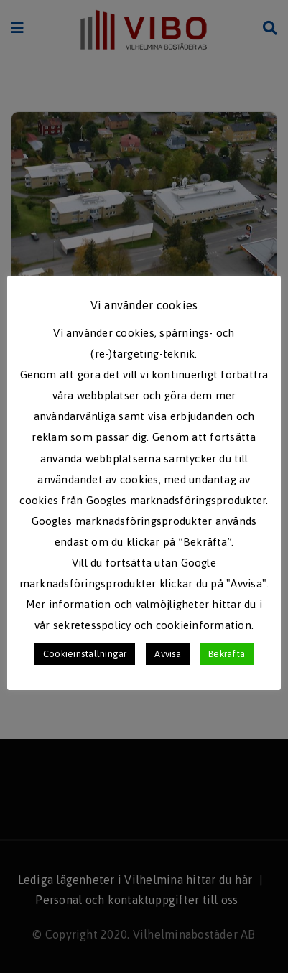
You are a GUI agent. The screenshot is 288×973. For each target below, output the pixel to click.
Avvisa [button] (167, 653)
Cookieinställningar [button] (85, 653)
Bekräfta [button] (226, 653)
